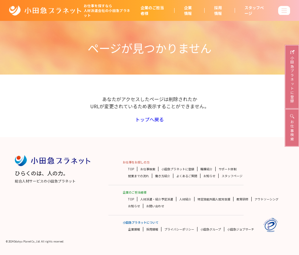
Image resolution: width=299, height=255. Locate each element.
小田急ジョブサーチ (240, 229)
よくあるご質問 (186, 176)
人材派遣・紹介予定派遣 (156, 199)
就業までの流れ (138, 176)
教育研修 (242, 199)
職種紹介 (206, 169)
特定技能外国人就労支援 (213, 199)
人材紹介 (185, 199)
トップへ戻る (149, 119)
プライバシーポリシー (179, 229)
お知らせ (209, 176)
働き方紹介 (162, 176)
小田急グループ (210, 229)
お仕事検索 (147, 169)
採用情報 (218, 10)
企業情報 (188, 10)
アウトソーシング (266, 199)
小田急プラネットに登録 (177, 169)
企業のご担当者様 (152, 10)
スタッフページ (254, 10)
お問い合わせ (155, 206)
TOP (131, 169)
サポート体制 (227, 169)
